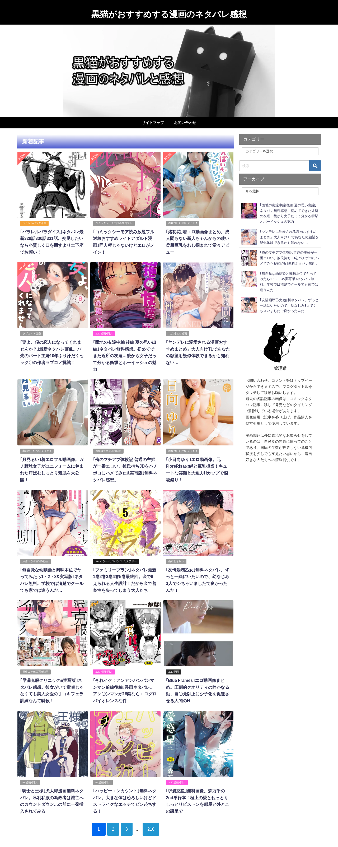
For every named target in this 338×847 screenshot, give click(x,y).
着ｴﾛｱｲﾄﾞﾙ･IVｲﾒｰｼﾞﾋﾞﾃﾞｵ (182, 223)
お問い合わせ (185, 122)
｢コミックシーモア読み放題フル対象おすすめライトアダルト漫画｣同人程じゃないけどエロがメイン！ (125, 238)
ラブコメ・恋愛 (31, 333)
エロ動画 (173, 663)
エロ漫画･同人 (103, 333)
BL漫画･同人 (29, 772)
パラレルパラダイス (34, 223)
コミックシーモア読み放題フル (113, 223)
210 (153, 819)
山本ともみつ (176, 553)
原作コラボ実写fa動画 (108, 443)
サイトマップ (153, 122)
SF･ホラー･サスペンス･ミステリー (116, 553)
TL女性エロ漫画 (177, 333)
